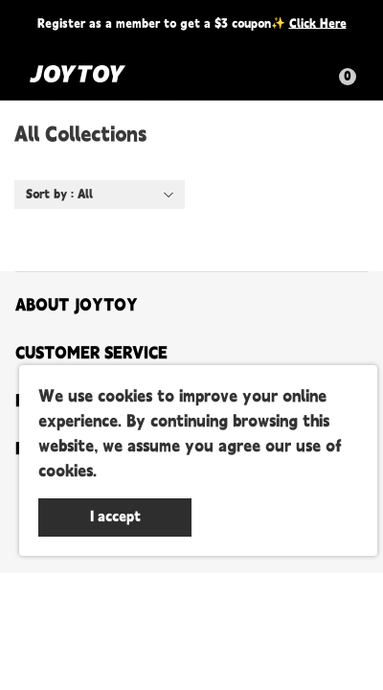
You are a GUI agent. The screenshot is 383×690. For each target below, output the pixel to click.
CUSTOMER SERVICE (91, 353)
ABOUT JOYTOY (76, 305)
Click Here (318, 23)
